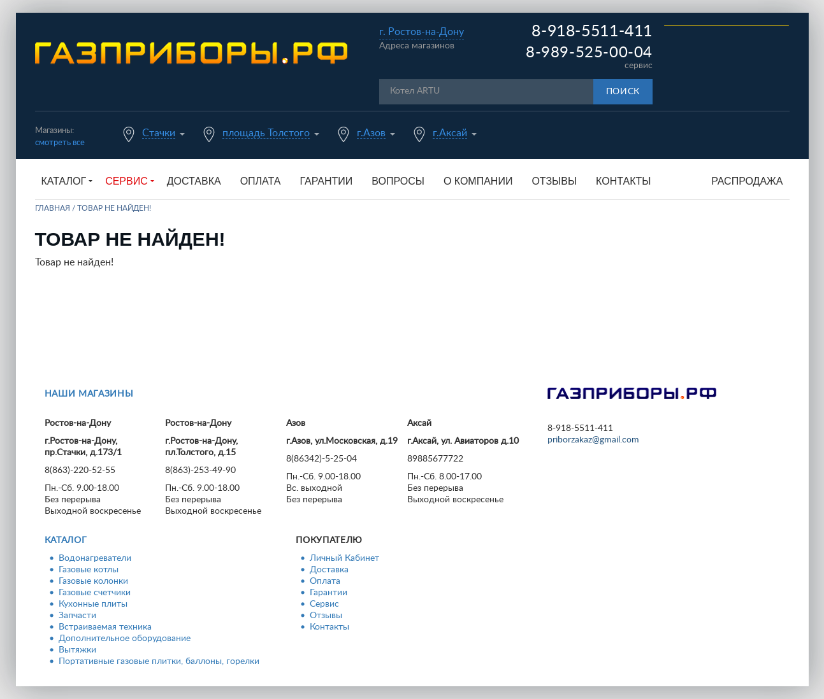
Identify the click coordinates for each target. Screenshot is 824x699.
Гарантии (326, 181)
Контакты (623, 181)
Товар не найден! (114, 208)
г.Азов (371, 133)
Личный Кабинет (344, 558)
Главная (52, 208)
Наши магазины (89, 394)
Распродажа (747, 181)
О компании (478, 181)
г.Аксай (450, 133)
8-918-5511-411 (592, 31)
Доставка (194, 181)
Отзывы (554, 181)
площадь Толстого (266, 133)
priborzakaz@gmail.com (593, 439)
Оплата (260, 181)
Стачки (158, 133)
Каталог (66, 540)
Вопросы (398, 181)
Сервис (324, 604)
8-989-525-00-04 (589, 52)
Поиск (623, 91)
